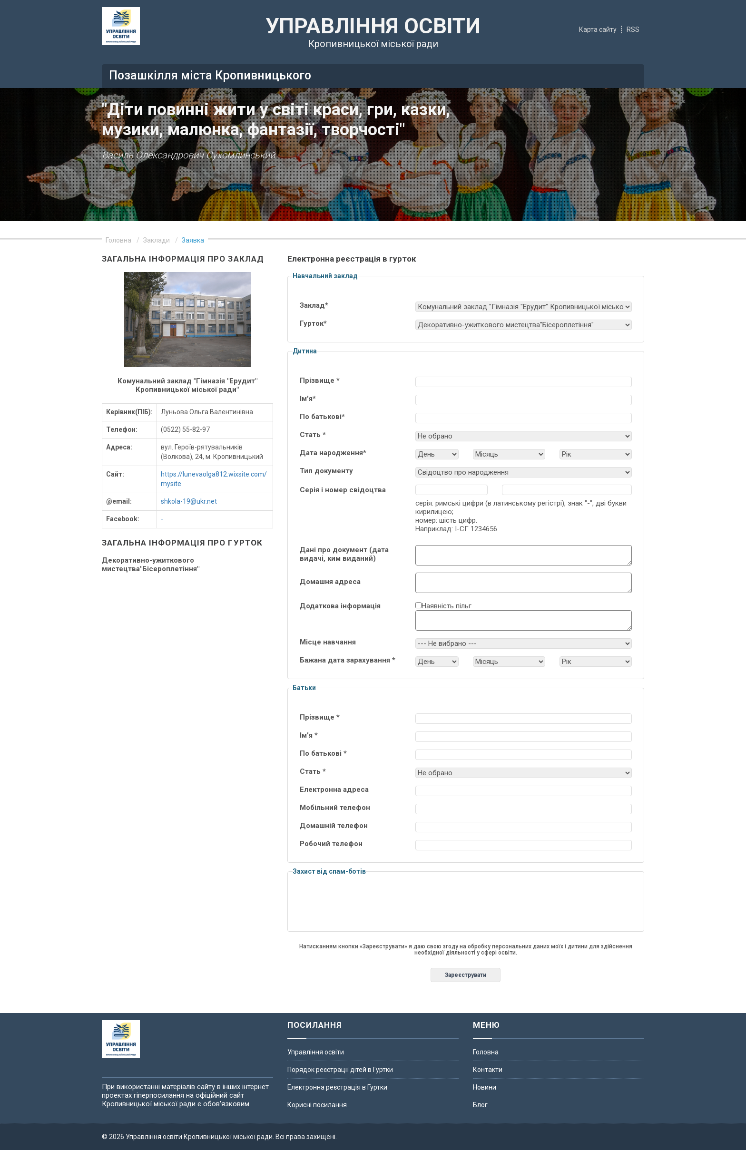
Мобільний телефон (335, 807)
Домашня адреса (330, 581)
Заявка (193, 240)
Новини (484, 1087)
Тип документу (326, 471)
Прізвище (320, 380)
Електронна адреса (334, 789)
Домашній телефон (334, 825)
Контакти (487, 1069)
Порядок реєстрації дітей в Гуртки (340, 1069)
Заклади (156, 240)
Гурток (313, 323)
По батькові (322, 416)
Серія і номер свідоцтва (343, 490)
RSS (633, 29)
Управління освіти (315, 1052)
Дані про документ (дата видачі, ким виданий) (344, 554)
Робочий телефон (331, 843)
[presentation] (465, 907)
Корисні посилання (317, 1105)
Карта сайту (598, 29)
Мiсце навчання (328, 642)
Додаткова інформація (340, 606)
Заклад (314, 305)
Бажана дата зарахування (347, 660)
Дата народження (333, 452)
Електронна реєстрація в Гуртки (337, 1087)
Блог (480, 1105)
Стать (313, 434)
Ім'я (308, 398)
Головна (118, 240)
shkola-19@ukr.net (189, 501)
